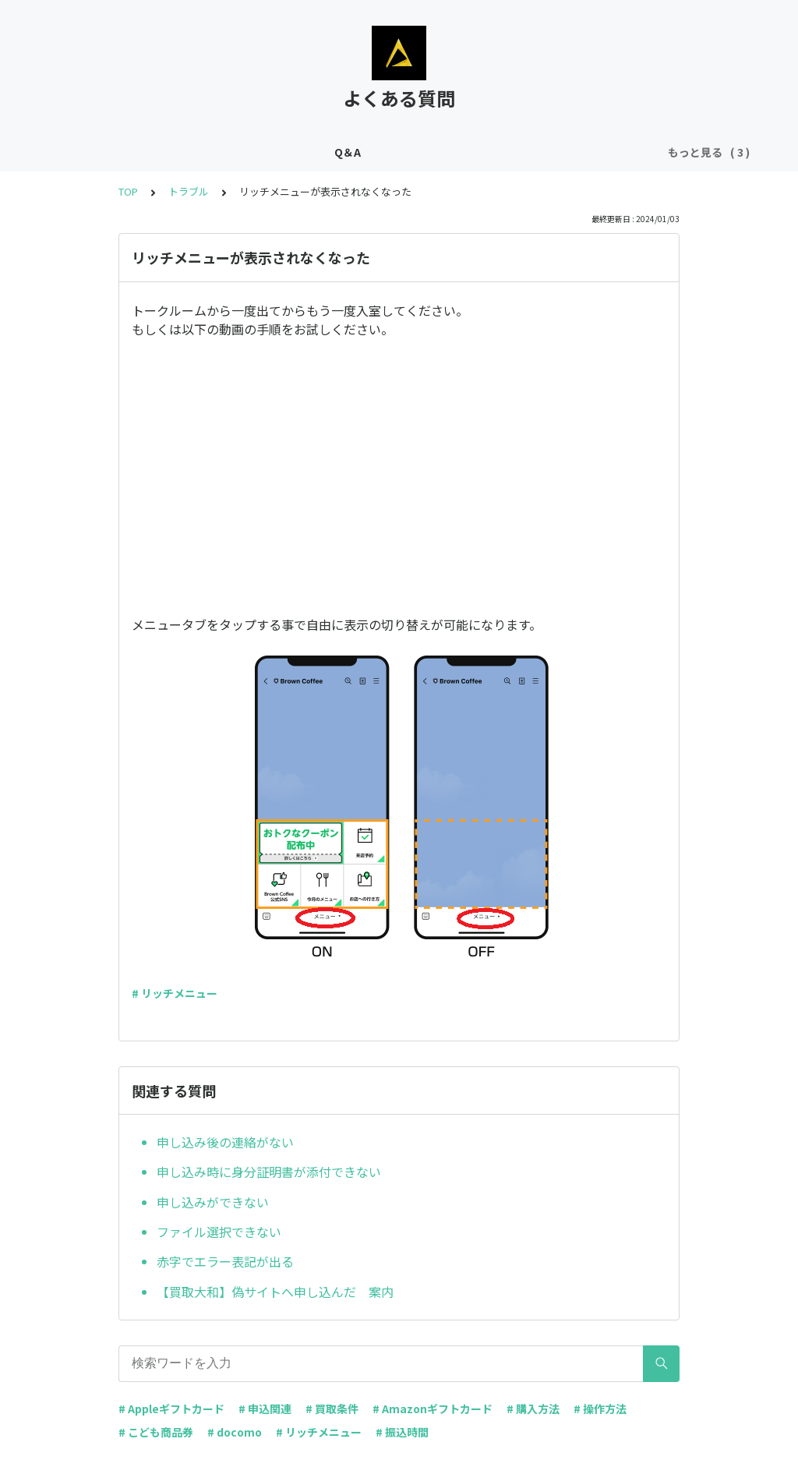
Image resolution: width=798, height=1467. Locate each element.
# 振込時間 (402, 1432)
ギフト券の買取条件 (314, 152)
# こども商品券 (155, 1432)
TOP (128, 191)
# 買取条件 (331, 1408)
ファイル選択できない (219, 1231)
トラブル (538, 152)
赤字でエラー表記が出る (225, 1261)
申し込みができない (213, 1202)
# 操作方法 (600, 1408)
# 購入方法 (533, 1408)
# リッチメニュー (174, 993)
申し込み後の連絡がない (225, 1142)
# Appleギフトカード (171, 1408)
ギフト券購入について (439, 152)
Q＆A (230, 152)
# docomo (234, 1432)
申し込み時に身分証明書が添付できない (269, 1171)
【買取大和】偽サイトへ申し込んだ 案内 (275, 1291)
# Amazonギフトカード (433, 1408)
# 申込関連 (264, 1408)
